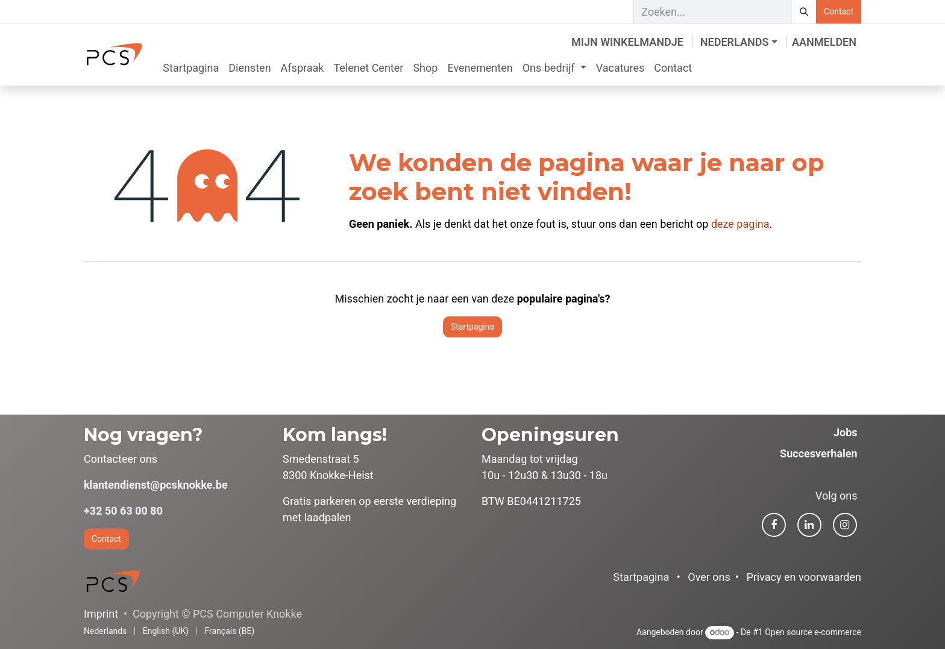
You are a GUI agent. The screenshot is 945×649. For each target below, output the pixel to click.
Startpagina (472, 326)
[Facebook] (773, 524)
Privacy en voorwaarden (803, 577)
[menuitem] (191, 68)
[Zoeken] (804, 12)
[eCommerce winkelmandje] (627, 42)
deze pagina (740, 224)
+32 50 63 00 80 (123, 510)
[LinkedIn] (809, 524)
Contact (838, 11)
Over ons (709, 577)
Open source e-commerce (813, 632)
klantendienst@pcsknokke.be (156, 484)
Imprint (101, 613)
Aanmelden (824, 42)
